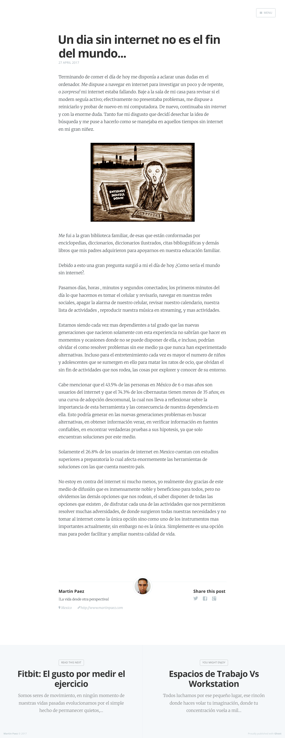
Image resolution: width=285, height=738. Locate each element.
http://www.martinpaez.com (102, 608)
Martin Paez (71, 591)
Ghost (277, 733)
